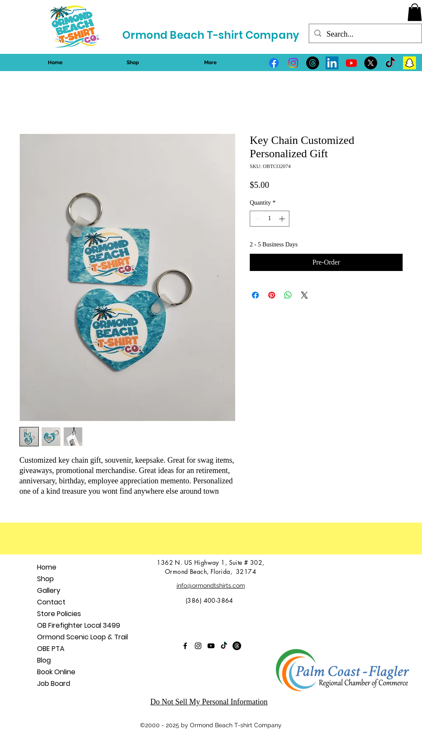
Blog (44, 660)
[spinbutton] (269, 218)
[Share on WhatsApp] (288, 295)
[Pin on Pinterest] (272, 295)
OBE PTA (51, 649)
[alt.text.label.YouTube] (351, 62)
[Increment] (282, 218)
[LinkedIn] (332, 62)
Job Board (53, 683)
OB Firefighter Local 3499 (78, 625)
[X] (370, 62)
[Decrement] (256, 218)
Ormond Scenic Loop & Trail (82, 637)
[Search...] (364, 34)
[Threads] (312, 62)
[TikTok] (390, 62)
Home (46, 567)
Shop (45, 579)
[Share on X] (304, 295)
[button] (414, 12)
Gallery (48, 590)
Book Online (56, 672)
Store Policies (59, 614)
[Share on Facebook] (255, 295)
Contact (51, 602)
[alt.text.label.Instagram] (293, 62)
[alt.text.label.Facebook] (273, 62)
